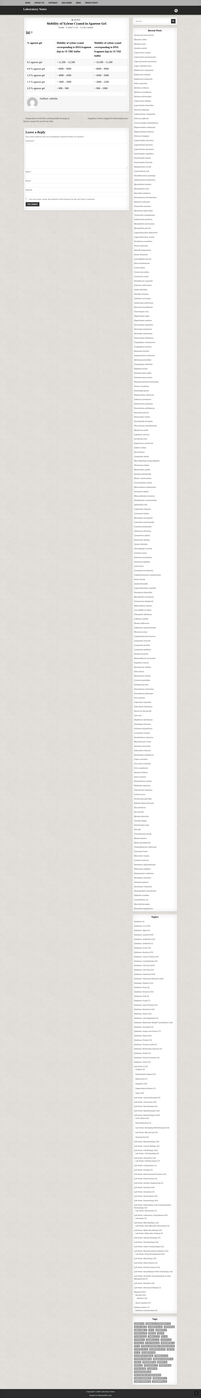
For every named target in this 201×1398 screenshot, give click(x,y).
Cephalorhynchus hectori (144, 636)
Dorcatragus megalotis (143, 325)
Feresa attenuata (141, 246)
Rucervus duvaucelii (142, 711)
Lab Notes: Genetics (142, 1187)
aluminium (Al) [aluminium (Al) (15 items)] (155, 1327)
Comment (30, 141)
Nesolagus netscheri (142, 878)
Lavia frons (138, 566)
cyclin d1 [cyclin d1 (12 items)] (166, 1339)
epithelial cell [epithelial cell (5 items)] (141, 1349)
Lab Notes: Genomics (143, 1192)
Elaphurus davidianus (143, 720)
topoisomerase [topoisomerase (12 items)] (159, 1381)
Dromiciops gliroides (143, 799)
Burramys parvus (141, 413)
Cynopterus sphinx (142, 535)
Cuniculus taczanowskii (144, 522)
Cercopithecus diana (142, 610)
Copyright (53, 3)
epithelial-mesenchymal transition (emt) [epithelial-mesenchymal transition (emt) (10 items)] (158, 1346)
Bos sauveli (139, 812)
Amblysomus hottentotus (144, 180)
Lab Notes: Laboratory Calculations (148, 1215)
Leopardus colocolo (142, 641)
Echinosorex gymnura (143, 404)
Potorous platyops (141, 110)
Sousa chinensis (141, 255)
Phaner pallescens (141, 623)
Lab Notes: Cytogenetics (144, 1165)
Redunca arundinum (142, 92)
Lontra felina (139, 268)
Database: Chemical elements (146, 979)
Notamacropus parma (143, 377)
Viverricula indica (141, 272)
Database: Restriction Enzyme (146, 1049)
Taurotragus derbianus (143, 338)
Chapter (138, 1069)
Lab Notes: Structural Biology (146, 1288)
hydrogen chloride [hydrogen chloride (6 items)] (143, 1359)
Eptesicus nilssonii (142, 202)
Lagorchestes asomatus (144, 149)
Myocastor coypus (141, 856)
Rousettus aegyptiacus (143, 909)
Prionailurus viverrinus (144, 689)
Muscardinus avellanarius (145, 487)
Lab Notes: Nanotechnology (145, 1238)
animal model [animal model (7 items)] (141, 1330)
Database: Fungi (141, 1001)
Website (29, 190)
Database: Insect (141, 1014)
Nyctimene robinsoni (143, 887)
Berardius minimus (142, 193)
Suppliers (139, 1084)
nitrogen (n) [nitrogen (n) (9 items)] (165, 1365)
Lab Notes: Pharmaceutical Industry (149, 1251)
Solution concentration (145, 1310)
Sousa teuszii (139, 579)
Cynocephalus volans (143, 483)
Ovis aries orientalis (142, 764)
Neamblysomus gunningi (144, 176)
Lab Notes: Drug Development (148, 1254)
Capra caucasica (141, 759)
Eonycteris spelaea (142, 540)
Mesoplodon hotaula (142, 184)
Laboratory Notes (35, 9)
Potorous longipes (141, 136)
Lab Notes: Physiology (143, 1258)
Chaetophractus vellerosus (145, 847)
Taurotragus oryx (141, 312)
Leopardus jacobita (142, 645)
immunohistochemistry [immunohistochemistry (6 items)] (163, 1359)
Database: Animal (141, 935)
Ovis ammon (139, 698)
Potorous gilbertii (141, 118)
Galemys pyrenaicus (142, 399)
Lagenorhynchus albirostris (145, 233)
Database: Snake (141, 1053)
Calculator (139, 1218)
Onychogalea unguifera (144, 154)
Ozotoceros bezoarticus (144, 35)
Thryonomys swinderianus (145, 426)
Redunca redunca (141, 88)
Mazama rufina (140, 40)
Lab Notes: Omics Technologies (147, 1247)
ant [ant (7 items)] (151, 1330)
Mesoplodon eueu (141, 189)
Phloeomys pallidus (142, 869)
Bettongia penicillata (142, 360)
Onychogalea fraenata (143, 162)
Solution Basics (140, 1307)
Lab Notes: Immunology (144, 1201)
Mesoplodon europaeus (144, 597)
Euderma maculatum (143, 557)
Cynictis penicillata (142, 680)
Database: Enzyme (142, 992)
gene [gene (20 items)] (170, 1349)
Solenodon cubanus (142, 751)
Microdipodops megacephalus (146, 461)
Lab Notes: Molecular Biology (146, 1230)
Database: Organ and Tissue (145, 1031)
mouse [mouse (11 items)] (138, 1365)
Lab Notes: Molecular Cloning (147, 1233)
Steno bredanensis (142, 263)
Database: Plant (140, 1036)
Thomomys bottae (141, 465)
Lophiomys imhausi (142, 509)
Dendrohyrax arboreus (143, 737)
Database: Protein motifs (144, 1045)
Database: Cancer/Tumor (144, 957)
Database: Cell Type (142, 970)
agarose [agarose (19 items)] (139, 1323)
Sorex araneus (140, 777)
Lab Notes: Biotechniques (144, 1115)
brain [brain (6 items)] (152, 1333)
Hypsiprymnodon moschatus (146, 382)
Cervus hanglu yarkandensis (146, 123)
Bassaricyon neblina (142, 667)
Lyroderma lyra (140, 439)
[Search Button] (176, 10)
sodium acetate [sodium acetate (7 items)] (159, 1378)
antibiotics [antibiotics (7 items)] (161, 1330)
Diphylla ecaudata (141, 895)
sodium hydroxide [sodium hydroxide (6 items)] (142, 1381)
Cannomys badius (141, 514)
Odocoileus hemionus (143, 707)
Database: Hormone (142, 1009)
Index (78, 3)
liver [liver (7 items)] (137, 1362)
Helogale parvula (141, 685)
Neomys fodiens (141, 772)
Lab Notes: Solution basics (146, 1161)
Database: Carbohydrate (144, 961)
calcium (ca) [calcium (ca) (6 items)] (140, 1336)
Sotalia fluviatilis (141, 584)
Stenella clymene (141, 294)
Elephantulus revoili (142, 167)
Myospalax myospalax (143, 518)
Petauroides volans (142, 417)
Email (29, 181)
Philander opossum (142, 786)
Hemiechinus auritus (143, 781)
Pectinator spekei (141, 492)
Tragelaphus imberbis (143, 364)
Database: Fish (140, 996)
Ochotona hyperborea (143, 729)
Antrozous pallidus (142, 562)
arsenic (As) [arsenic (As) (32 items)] (140, 1333)
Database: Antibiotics (143, 939)
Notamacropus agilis (142, 373)
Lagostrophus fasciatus (143, 140)
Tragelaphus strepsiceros (144, 342)
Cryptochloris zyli (141, 171)
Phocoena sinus (140, 632)
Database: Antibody (142, 943)
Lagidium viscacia (141, 435)
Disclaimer (67, 3)
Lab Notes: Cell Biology (143, 1150)
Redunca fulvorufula (142, 97)
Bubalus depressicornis (144, 803)
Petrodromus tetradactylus (145, 197)
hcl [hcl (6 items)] (137, 1352)
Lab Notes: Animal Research (146, 1098)
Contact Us (39, 3)
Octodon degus (140, 821)
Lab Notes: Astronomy (143, 1102)
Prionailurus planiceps (143, 694)
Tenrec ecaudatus (141, 386)
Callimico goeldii (141, 619)
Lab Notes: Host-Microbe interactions (151, 1226)
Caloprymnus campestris (144, 114)
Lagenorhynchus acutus (144, 237)
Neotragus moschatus (143, 334)
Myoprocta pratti (141, 430)
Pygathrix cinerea (141, 663)
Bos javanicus (140, 808)
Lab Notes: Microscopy (145, 1132)
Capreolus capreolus (142, 702)
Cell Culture (140, 1118)
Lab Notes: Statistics (142, 1283)
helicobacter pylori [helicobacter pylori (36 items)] (143, 1356)
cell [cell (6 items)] (164, 1336)
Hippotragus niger (141, 316)
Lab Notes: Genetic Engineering (147, 1183)
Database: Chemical (142, 974)
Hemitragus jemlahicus (144, 755)
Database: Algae (140, 930)
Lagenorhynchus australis (145, 588)
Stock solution (141, 1303)
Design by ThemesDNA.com (100, 1395)
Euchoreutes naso (141, 825)
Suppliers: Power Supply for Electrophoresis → (109, 118)
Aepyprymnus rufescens (144, 355)
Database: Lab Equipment (144, 1018)
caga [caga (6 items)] (160, 1333)
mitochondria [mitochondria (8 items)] (149, 1362)
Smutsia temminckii (142, 474)
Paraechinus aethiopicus (144, 408)
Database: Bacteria (142, 952)
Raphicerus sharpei (142, 75)
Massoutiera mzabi (142, 470)
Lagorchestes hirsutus (143, 145)
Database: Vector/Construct (145, 1058)
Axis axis (138, 715)
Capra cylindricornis (142, 66)
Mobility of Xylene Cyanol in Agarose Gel (76, 24)
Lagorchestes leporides (144, 105)
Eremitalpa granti (141, 391)
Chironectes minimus (143, 790)
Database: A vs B (141, 926)
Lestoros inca (139, 794)
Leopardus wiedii (141, 457)
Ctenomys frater (141, 851)
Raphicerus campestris (143, 70)
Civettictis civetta (141, 277)
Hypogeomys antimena (143, 873)
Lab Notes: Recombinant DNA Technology (151, 1272)
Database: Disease (141, 983)
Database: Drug (140, 987)
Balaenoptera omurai (143, 606)
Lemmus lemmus (141, 860)
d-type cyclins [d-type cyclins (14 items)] (152, 1343)
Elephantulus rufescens (144, 395)
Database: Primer (141, 1040)
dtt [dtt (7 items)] (137, 1346)
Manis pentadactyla (142, 843)
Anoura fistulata (141, 544)
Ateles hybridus (140, 290)
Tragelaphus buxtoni (142, 347)
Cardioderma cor (141, 900)
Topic (137, 1093)
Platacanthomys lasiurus (144, 496)
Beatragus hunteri (141, 351)
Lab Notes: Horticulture (144, 1196)
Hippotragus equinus (143, 320)
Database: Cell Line (142, 965)
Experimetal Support (144, 1074)
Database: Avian (140, 948)
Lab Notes (77, 20)
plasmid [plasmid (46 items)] (152, 1368)
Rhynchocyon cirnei (142, 742)
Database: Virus (140, 1062)
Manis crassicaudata (142, 478)
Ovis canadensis (141, 768)
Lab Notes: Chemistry (143, 1158)
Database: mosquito (142, 1027)
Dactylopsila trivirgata (143, 421)
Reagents (138, 1292)
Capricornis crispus (142, 53)
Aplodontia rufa (140, 505)
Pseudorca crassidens (143, 241)
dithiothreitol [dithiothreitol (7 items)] (167, 1343)
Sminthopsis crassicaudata (145, 500)
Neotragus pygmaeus (143, 329)
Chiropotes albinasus (143, 614)
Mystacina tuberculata (143, 211)
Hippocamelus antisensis (144, 127)
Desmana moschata (142, 746)
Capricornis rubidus (142, 101)
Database (138, 922)
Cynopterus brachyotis (143, 571)
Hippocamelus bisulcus (144, 132)
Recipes (138, 1295)
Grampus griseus (141, 882)
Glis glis (137, 829)
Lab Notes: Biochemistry (144, 1106)
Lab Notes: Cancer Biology (145, 1146)
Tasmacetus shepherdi (143, 601)
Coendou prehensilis (142, 527)
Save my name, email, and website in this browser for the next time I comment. (62, 199)
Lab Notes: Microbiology (144, 1223)
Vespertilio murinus (142, 206)
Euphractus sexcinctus (143, 443)
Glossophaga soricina (143, 549)
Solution (140, 1298)
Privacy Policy (91, 3)
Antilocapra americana (143, 303)
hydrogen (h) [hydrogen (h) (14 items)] (161, 1356)
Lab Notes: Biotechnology (144, 1142)
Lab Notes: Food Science (144, 1179)
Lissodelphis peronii (142, 259)
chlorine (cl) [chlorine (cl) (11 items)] (153, 1339)
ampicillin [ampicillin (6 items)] (169, 1327)
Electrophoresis (142, 1123)
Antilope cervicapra (142, 298)
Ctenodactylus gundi (142, 834)
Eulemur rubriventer (143, 285)
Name (29, 172)
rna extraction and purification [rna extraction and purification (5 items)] (147, 1375)
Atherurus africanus (142, 531)
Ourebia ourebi (140, 48)
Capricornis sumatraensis (145, 57)
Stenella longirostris (142, 250)
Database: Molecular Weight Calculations (151, 1023)
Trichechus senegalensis (144, 215)
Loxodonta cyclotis (142, 733)
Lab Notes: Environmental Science (148, 1174)
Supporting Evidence (144, 1088)
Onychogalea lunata (142, 158)
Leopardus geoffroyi (142, 650)
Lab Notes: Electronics (144, 1211)
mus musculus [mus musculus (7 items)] (151, 1365)
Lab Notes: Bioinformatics (145, 1111)
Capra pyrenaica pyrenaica (145, 61)
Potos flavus (139, 672)
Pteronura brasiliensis (143, 307)
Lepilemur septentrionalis (145, 628)
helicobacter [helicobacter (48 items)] (148, 1352)
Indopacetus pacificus (143, 219)
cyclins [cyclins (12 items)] (139, 1343)
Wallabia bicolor (141, 369)
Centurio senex (140, 553)
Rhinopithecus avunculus (145, 658)
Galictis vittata (140, 448)
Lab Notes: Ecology (142, 1170)
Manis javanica (140, 838)
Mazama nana (140, 44)
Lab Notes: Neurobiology (144, 1242)
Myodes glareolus (141, 816)
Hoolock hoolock (141, 654)
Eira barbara (139, 452)
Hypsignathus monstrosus (145, 891)
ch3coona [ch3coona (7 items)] (139, 1339)
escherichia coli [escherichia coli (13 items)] (157, 1349)
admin (62, 27)
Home (27, 3)
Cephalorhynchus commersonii (147, 575)
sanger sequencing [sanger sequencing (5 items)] (143, 1378)
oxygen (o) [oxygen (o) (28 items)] (140, 1368)
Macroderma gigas (142, 904)
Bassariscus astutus (142, 676)
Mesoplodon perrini (142, 228)
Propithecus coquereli (143, 281)
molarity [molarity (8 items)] (162, 1362)
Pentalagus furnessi (142, 724)
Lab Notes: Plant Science (144, 1263)
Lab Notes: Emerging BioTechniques (150, 1128)
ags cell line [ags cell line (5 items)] (140, 1327)
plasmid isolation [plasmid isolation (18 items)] (142, 1372)
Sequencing (140, 1137)
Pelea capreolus (140, 83)
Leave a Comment (87, 27)
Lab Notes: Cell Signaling (145, 1153)
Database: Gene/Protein (144, 1005)
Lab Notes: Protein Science (145, 1267)
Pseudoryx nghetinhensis (144, 865)
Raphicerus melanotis (143, 79)
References (140, 1079)
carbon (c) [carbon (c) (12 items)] (153, 1336)
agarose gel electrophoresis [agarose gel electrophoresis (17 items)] (158, 1323)
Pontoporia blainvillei (143, 592)
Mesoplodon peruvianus (144, 224)
